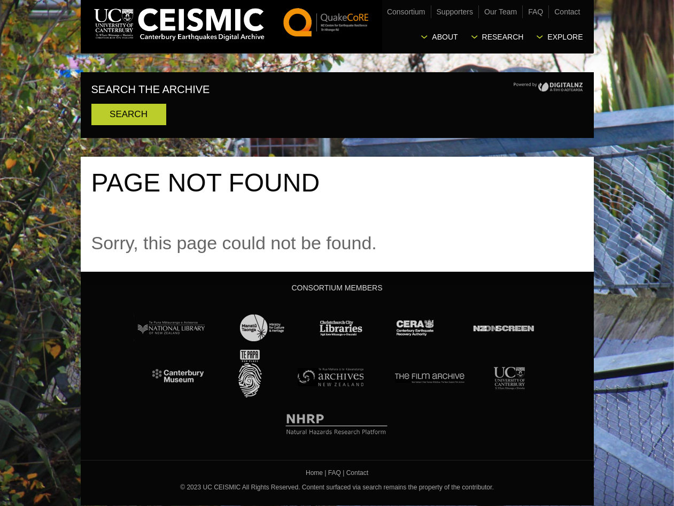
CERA (415, 328)
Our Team (500, 11)
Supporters (455, 11)
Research (503, 37)
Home (314, 473)
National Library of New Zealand (171, 328)
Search (129, 114)
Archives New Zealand (328, 376)
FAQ (535, 11)
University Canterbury (509, 376)
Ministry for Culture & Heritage (262, 328)
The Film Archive (429, 376)
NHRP (337, 422)
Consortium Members (336, 287)
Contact (567, 11)
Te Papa (250, 374)
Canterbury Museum (178, 376)
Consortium (406, 11)
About (445, 37)
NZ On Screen (503, 328)
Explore (565, 37)
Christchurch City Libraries (341, 328)
